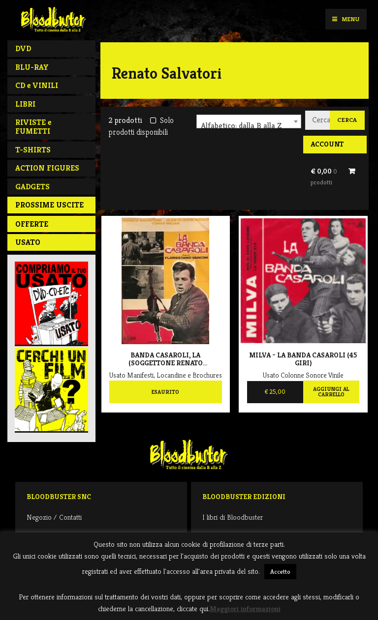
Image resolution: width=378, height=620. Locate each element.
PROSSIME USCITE (49, 205)
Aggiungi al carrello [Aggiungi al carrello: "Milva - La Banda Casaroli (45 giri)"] (331, 391)
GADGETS (32, 186)
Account (327, 144)
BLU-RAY (32, 67)
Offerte (31, 224)
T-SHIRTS (33, 150)
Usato (27, 242)
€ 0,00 (324, 176)
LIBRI (25, 104)
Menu (345, 19)
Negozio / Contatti (54, 517)
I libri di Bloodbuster (232, 517)
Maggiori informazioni (245, 608)
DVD (23, 48)
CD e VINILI (36, 85)
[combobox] (248, 121)
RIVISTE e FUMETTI (33, 126)
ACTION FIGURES (47, 168)
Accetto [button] (280, 571)
